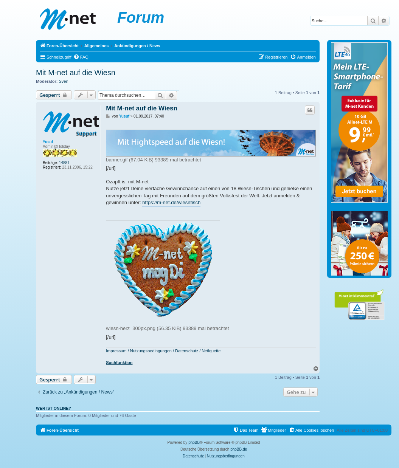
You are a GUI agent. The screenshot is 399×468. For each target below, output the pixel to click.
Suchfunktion (119, 362)
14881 (64, 163)
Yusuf (48, 142)
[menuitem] (80, 57)
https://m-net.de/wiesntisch (171, 202)
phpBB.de (238, 449)
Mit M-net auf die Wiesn (75, 72)
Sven (63, 81)
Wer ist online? (53, 408)
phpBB (194, 442)
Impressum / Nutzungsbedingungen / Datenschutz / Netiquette (163, 351)
